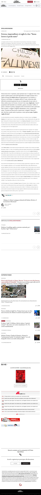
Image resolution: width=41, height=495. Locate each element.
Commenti (4, 72)
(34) (38, 342)
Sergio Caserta (8, 204)
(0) (39, 305)
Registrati (25, 463)
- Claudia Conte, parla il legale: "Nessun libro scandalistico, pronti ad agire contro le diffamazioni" (19, 398)
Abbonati (30, 1)
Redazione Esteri (5, 305)
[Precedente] (34, 213)
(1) (39, 317)
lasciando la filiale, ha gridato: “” (15, 160)
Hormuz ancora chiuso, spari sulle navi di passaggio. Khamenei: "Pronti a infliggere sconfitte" (20, 282)
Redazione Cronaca (6, 330)
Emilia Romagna (7, 28)
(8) (4, 207)
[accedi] (37, 2)
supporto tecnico (27, 481)
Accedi (15, 463)
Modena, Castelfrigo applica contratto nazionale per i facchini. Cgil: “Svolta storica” (15, 228)
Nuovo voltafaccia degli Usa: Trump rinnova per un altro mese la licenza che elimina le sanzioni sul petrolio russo (16, 311)
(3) (39, 233)
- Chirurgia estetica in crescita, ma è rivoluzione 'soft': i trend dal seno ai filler (15, 396)
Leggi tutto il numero (20, 385)
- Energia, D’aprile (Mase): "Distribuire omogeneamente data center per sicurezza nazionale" (18, 409)
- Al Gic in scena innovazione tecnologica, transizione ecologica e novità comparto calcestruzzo (18, 411)
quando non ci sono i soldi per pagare (12, 144)
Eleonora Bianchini (6, 342)
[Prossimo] (38, 213)
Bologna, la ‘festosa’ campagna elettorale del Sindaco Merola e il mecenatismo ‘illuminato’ (20, 200)
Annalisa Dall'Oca (5, 39)
